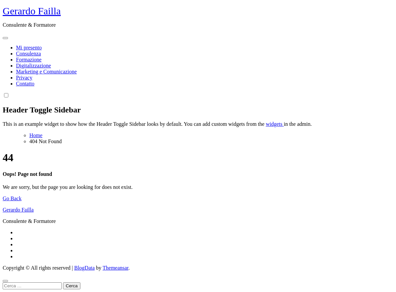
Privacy (24, 77)
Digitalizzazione (33, 65)
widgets (275, 124)
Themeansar (115, 268)
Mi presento (29, 47)
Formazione (28, 59)
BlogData (84, 268)
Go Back (12, 198)
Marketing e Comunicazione (46, 71)
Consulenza (28, 53)
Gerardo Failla (32, 10)
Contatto (25, 83)
